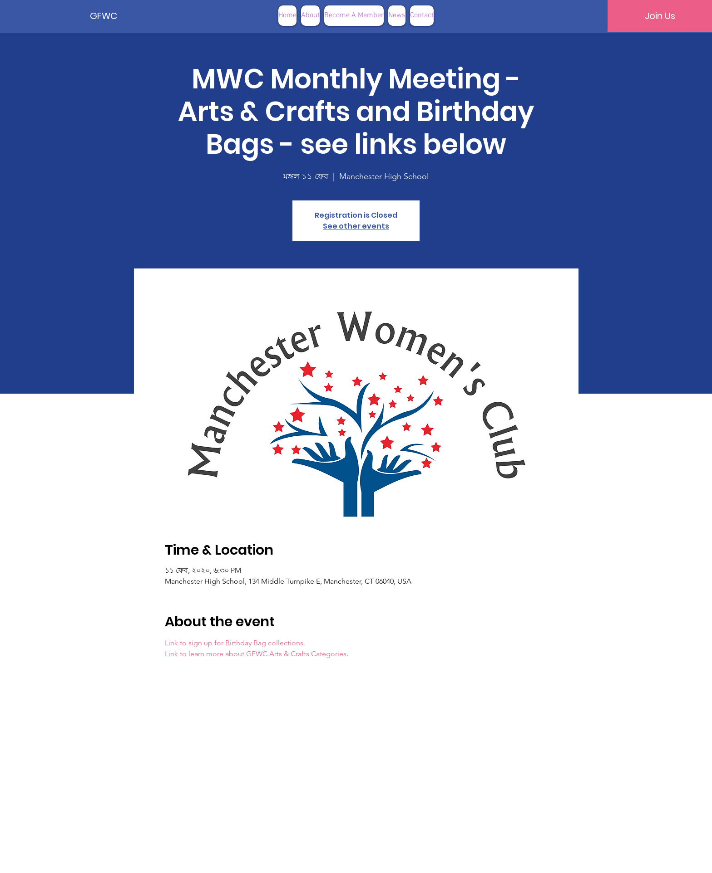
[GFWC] (121, 16)
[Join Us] (660, 16)
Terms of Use (402, 859)
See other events (356, 226)
